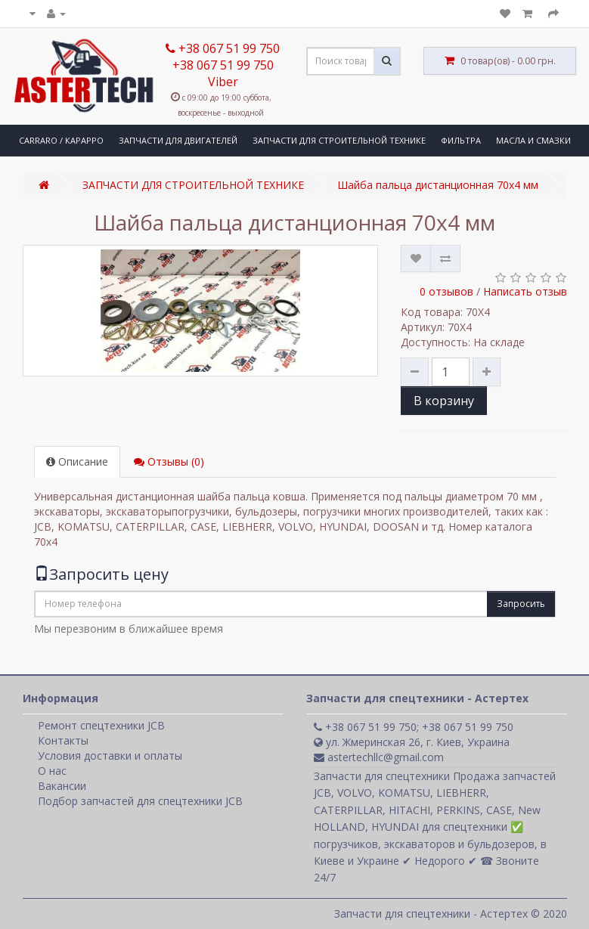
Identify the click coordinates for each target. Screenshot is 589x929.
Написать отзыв (525, 291)
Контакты (63, 740)
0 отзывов (446, 291)
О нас (52, 770)
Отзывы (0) (169, 461)
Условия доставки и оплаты (110, 755)
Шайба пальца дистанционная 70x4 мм (437, 185)
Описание (77, 461)
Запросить (521, 603)
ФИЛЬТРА (461, 140)
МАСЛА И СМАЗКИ (533, 140)
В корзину (444, 400)
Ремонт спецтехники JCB (101, 725)
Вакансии (62, 786)
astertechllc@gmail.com (379, 757)
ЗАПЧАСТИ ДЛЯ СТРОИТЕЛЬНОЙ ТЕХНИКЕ (339, 140)
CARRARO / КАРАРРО (61, 140)
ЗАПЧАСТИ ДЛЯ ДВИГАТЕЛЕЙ (178, 140)
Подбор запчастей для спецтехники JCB (140, 801)
